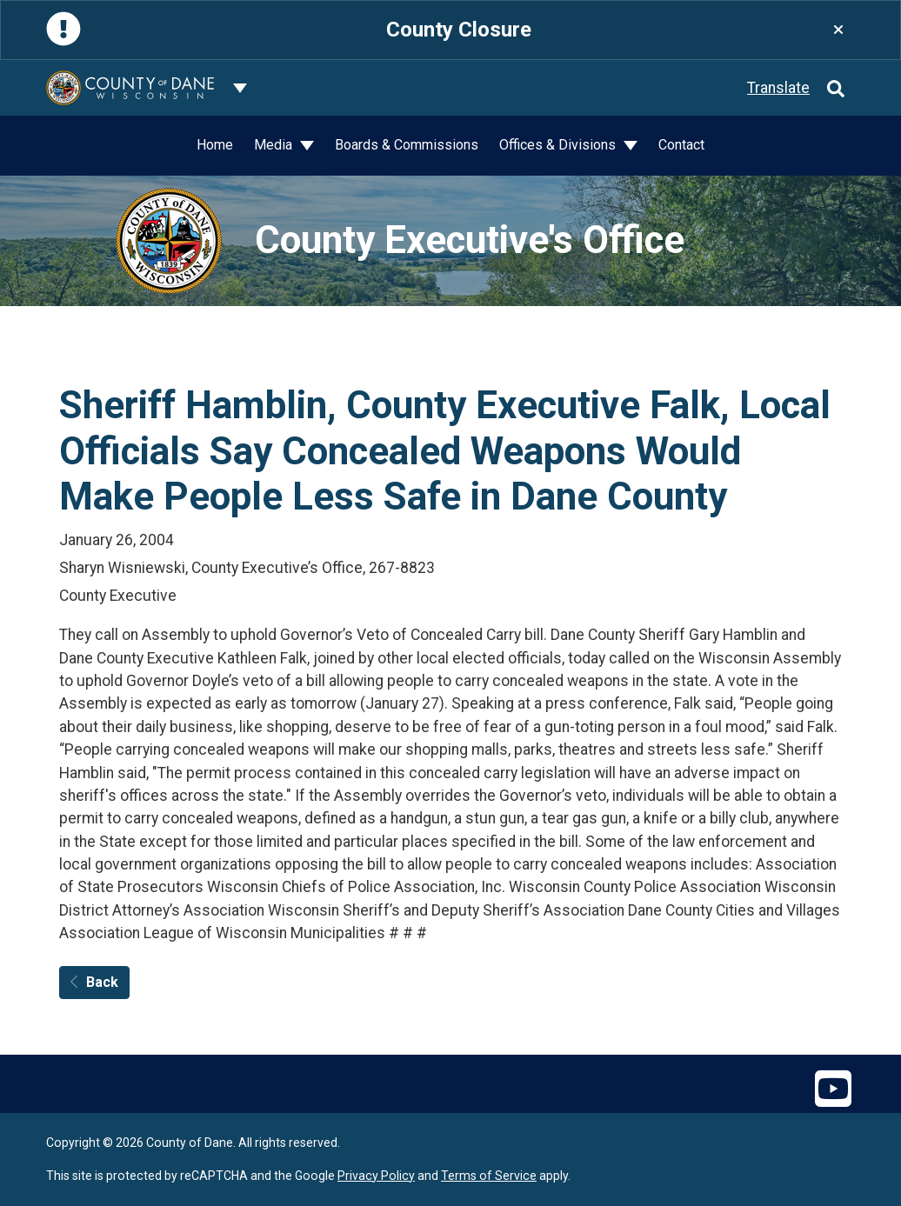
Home (215, 145)
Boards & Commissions (406, 145)
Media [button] (275, 145)
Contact (681, 145)
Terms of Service (489, 1176)
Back (94, 982)
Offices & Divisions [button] (559, 145)
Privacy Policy (376, 1176)
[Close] (838, 30)
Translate (778, 88)
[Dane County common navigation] (240, 87)
